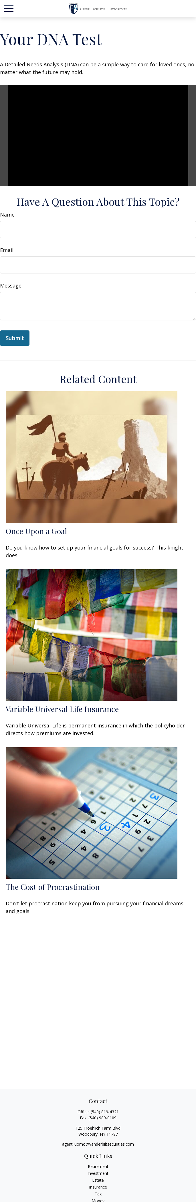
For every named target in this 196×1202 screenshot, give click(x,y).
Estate (98, 1180)
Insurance (98, 1187)
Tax (98, 1194)
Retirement (98, 1166)
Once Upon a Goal (36, 531)
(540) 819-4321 (105, 1111)
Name (7, 214)
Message (10, 285)
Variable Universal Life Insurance (62, 709)
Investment (98, 1173)
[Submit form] (14, 338)
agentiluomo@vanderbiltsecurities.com (98, 1144)
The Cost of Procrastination (53, 887)
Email (6, 250)
